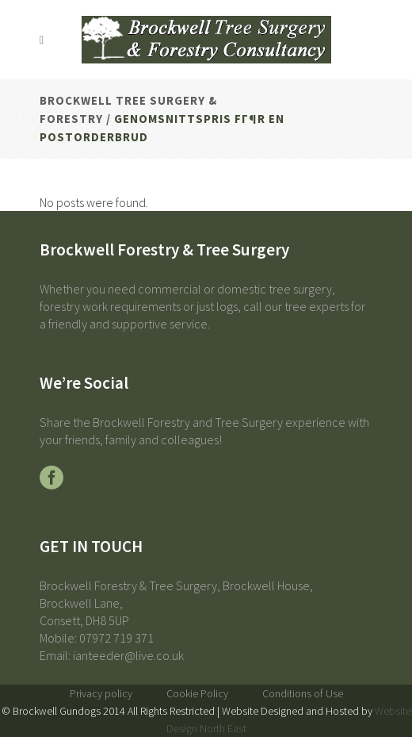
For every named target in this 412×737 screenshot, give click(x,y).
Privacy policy (101, 693)
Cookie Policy (197, 693)
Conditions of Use (302, 693)
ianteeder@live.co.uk (128, 655)
